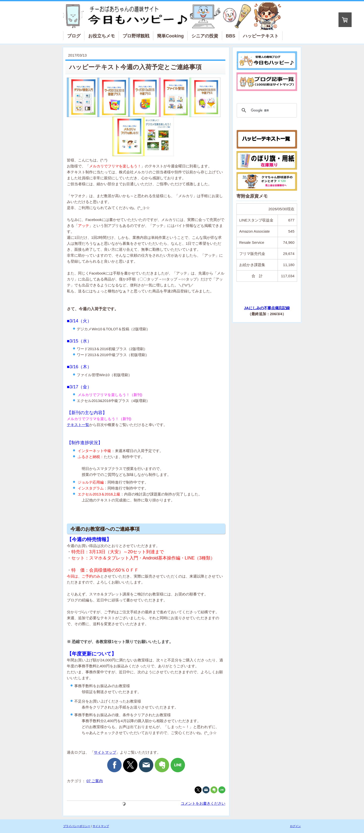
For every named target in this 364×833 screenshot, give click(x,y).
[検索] (266, 110)
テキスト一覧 (78, 425)
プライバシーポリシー (76, 826)
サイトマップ (105, 752)
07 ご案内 (94, 781)
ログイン (295, 826)
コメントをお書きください (203, 803)
